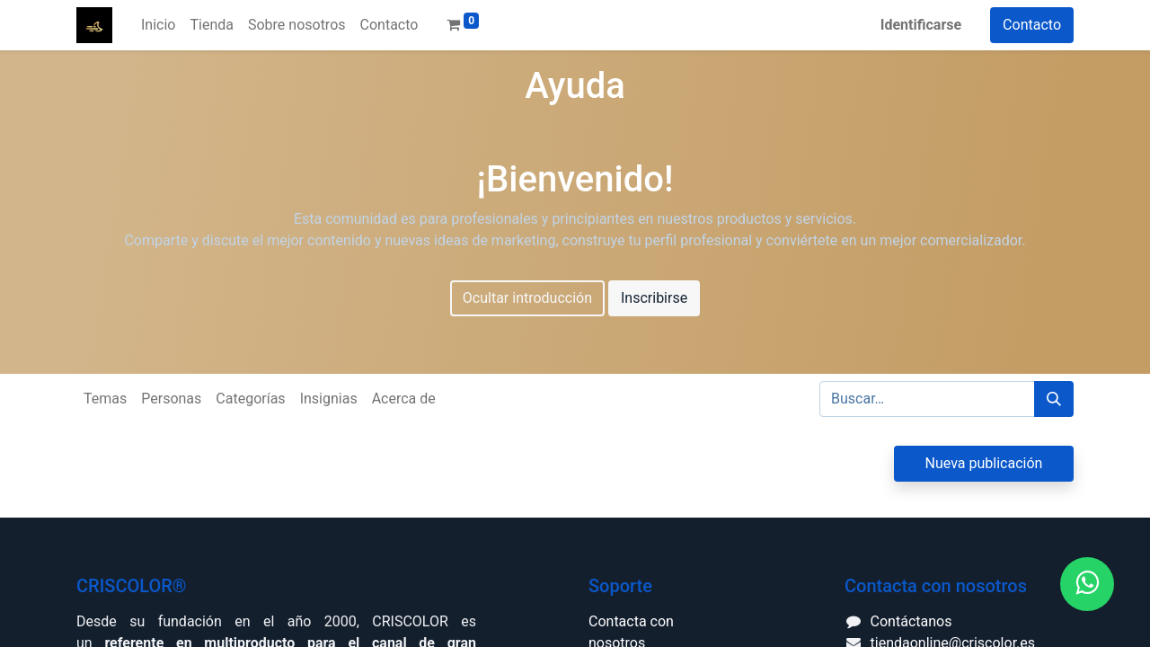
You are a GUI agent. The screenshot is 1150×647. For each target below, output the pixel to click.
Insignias (329, 398)
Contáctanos (911, 621)
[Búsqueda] (1054, 399)
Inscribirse (654, 297)
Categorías (250, 398)
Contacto (1032, 24)
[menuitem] (158, 25)
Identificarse (920, 24)
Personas (171, 398)
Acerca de (404, 398)
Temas (105, 398)
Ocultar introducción (527, 297)
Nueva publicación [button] (984, 463)
